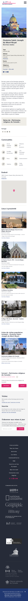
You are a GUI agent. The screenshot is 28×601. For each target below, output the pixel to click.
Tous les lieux (14, 448)
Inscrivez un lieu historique (9, 412)
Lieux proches (14, 445)
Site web (11, 69)
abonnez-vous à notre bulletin (12, 595)
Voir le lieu (3, 237)
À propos (14, 466)
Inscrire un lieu (14, 464)
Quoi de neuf (14, 469)
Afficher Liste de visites (5, 363)
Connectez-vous (14, 472)
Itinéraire (5, 58)
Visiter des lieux (6, 402)
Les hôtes (14, 454)
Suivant (23, 385)
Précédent (6, 385)
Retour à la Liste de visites (9, 376)
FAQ (14, 461)
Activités (14, 451)
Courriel (5, 69)
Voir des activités (15, 402)
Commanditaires (14, 457)
